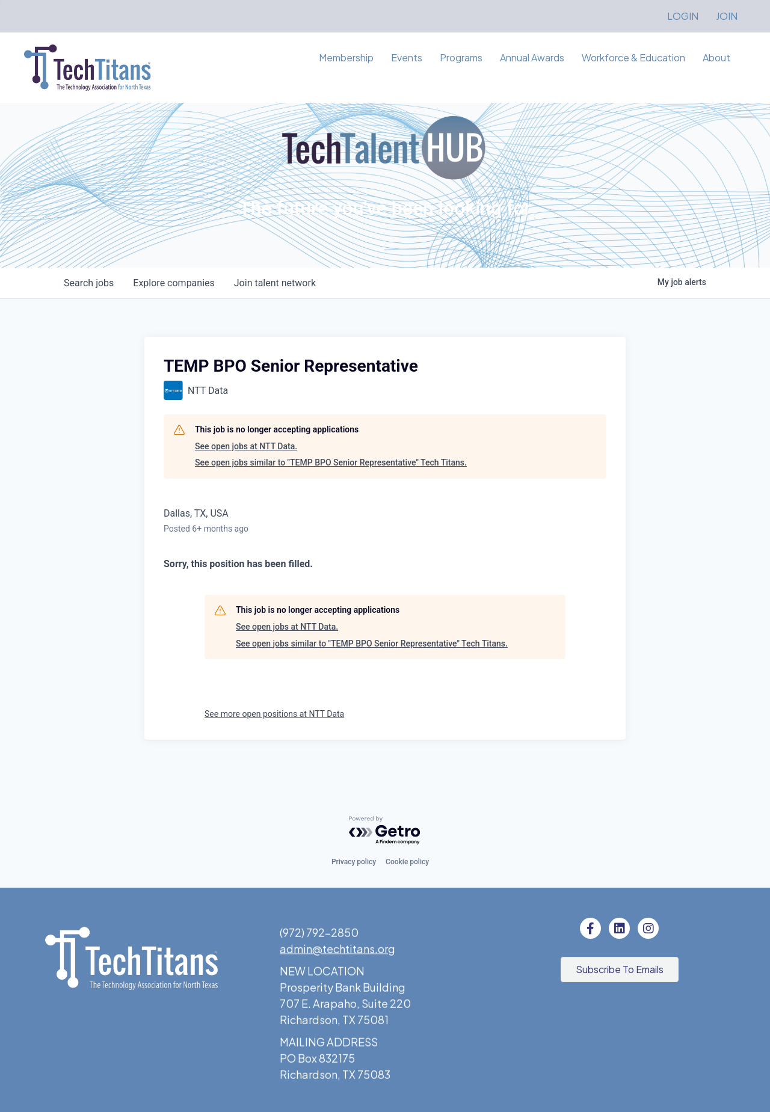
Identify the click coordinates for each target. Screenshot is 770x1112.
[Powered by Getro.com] (385, 831)
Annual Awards (532, 57)
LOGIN (682, 16)
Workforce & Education (633, 57)
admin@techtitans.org (337, 955)
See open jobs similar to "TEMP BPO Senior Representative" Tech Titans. (331, 462)
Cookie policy (407, 862)
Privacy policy (353, 862)
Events (406, 57)
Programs (461, 57)
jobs (89, 283)
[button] (620, 971)
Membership (346, 57)
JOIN (727, 16)
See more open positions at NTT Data (274, 714)
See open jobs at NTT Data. (246, 446)
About (716, 57)
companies (173, 283)
